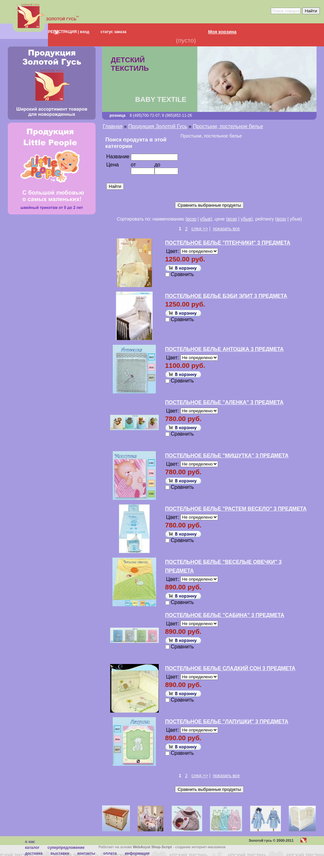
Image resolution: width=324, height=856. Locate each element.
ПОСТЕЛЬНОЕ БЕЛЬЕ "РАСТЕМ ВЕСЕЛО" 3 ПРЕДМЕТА (236, 509)
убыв (205, 219)
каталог (32, 847)
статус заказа (113, 32)
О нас (30, 841)
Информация (137, 853)
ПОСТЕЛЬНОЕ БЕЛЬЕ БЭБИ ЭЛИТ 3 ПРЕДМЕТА (226, 296)
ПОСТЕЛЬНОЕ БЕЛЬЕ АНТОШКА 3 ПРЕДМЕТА (224, 349)
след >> (199, 228)
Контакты (86, 853)
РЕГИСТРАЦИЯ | (63, 32)
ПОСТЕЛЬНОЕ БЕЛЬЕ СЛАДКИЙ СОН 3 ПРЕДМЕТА (230, 668)
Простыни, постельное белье (228, 126)
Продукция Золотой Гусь (157, 126)
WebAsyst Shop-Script (152, 847)
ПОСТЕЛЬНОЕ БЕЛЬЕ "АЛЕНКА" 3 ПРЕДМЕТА (224, 402)
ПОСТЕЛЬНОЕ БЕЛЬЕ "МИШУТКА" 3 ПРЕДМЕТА (227, 455)
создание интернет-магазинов (200, 847)
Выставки (60, 853)
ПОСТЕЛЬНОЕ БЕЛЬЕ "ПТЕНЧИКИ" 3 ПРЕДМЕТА (227, 243)
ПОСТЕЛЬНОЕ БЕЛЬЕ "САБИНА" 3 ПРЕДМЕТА (224, 615)
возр (191, 219)
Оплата (110, 853)
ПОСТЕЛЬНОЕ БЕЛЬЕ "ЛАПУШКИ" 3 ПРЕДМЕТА (226, 721)
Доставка (33, 853)
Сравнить (182, 274)
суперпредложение (65, 847)
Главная (112, 126)
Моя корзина (222, 31)
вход (84, 32)
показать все (226, 228)
